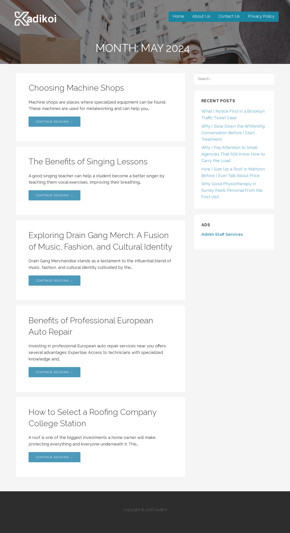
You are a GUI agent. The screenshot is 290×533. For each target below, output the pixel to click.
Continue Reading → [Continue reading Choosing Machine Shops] (54, 121)
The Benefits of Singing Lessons (88, 161)
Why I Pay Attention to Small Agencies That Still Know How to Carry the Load (233, 154)
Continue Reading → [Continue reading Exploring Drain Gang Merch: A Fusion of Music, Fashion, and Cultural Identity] (54, 280)
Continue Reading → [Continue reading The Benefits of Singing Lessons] (54, 195)
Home (178, 16)
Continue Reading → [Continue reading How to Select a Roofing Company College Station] (54, 457)
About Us (201, 16)
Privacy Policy (261, 16)
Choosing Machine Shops (76, 87)
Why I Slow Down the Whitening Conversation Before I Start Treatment (233, 133)
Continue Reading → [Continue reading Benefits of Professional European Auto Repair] (54, 372)
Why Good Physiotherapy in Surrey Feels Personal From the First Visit (232, 190)
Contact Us (229, 16)
